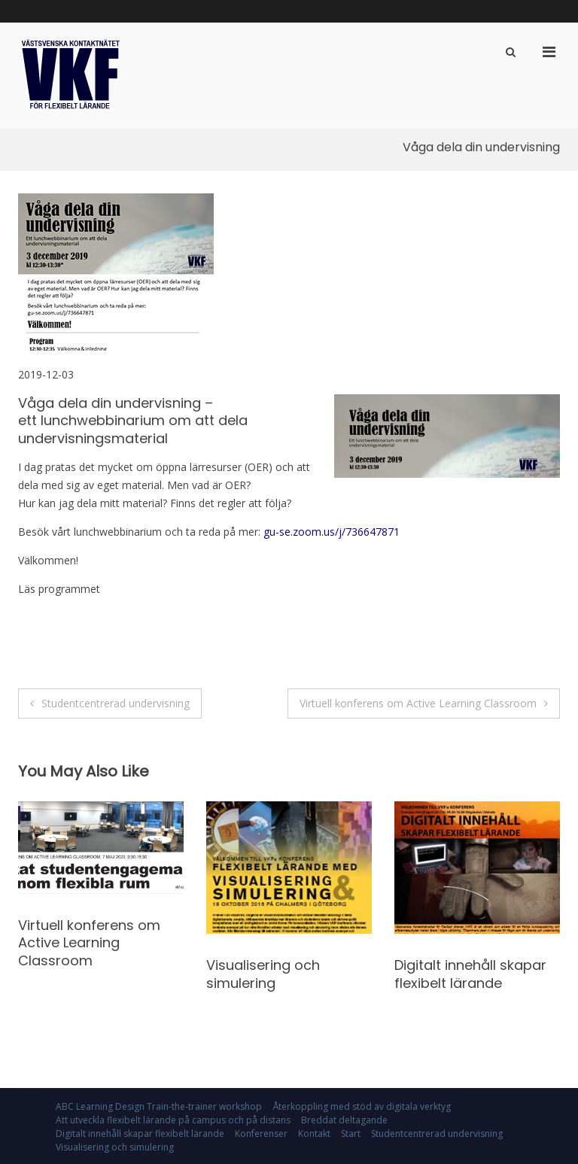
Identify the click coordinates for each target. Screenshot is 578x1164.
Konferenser (261, 1133)
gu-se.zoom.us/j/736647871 (331, 531)
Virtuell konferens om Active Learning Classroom (418, 703)
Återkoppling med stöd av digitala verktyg (361, 1106)
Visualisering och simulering (263, 974)
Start (350, 1133)
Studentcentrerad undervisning (115, 703)
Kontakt (314, 1133)
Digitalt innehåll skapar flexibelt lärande (470, 974)
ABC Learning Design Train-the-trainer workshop (159, 1106)
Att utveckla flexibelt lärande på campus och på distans (173, 1120)
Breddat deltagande (344, 1120)
